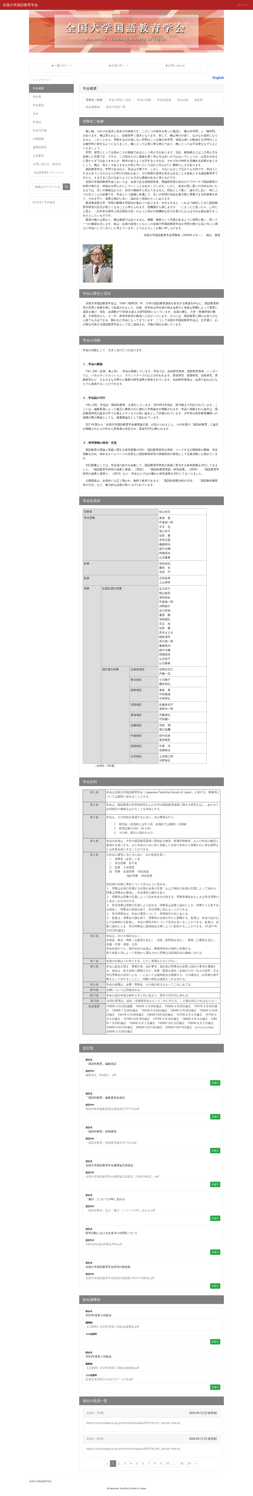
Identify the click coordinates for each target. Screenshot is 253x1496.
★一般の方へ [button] (60, 65)
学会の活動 (144, 100)
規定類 (198, 100)
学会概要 (38, 88)
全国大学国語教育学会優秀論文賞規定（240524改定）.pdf (122, 1176)
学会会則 (182, 100)
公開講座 (38, 138)
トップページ (41, 80)
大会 (35, 113)
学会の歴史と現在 (120, 100)
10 (167, 1463)
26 (189, 1463)
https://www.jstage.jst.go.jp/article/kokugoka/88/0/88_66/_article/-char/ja (133, 1448)
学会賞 (37, 96)
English (218, 78)
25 (181, 1463)
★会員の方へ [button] (117, 65)
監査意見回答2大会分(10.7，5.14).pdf (109, 1379)
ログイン (243, 4)
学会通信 (38, 105)
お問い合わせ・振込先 (47, 164)
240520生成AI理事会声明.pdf (104, 1244)
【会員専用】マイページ (48, 172)
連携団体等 (40, 147)
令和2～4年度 (95, 1438)
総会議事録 (93, 107)
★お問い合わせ (175, 65)
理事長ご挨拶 (94, 100)
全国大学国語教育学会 (20, 5)
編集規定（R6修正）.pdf (101, 1075)
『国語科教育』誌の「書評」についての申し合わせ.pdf (120, 1210)
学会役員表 (164, 100)
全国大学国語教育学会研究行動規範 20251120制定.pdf (120, 1278)
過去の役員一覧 (115, 107)
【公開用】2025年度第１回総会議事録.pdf (112, 1368)
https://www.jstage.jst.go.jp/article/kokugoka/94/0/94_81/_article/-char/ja (133, 1423)
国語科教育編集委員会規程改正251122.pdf (112, 1109)
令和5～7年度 (95, 1413)
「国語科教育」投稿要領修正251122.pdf (111, 1142)
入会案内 (38, 155)
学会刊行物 (40, 130)
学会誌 (37, 122)
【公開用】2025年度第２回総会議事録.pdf (112, 1326)
